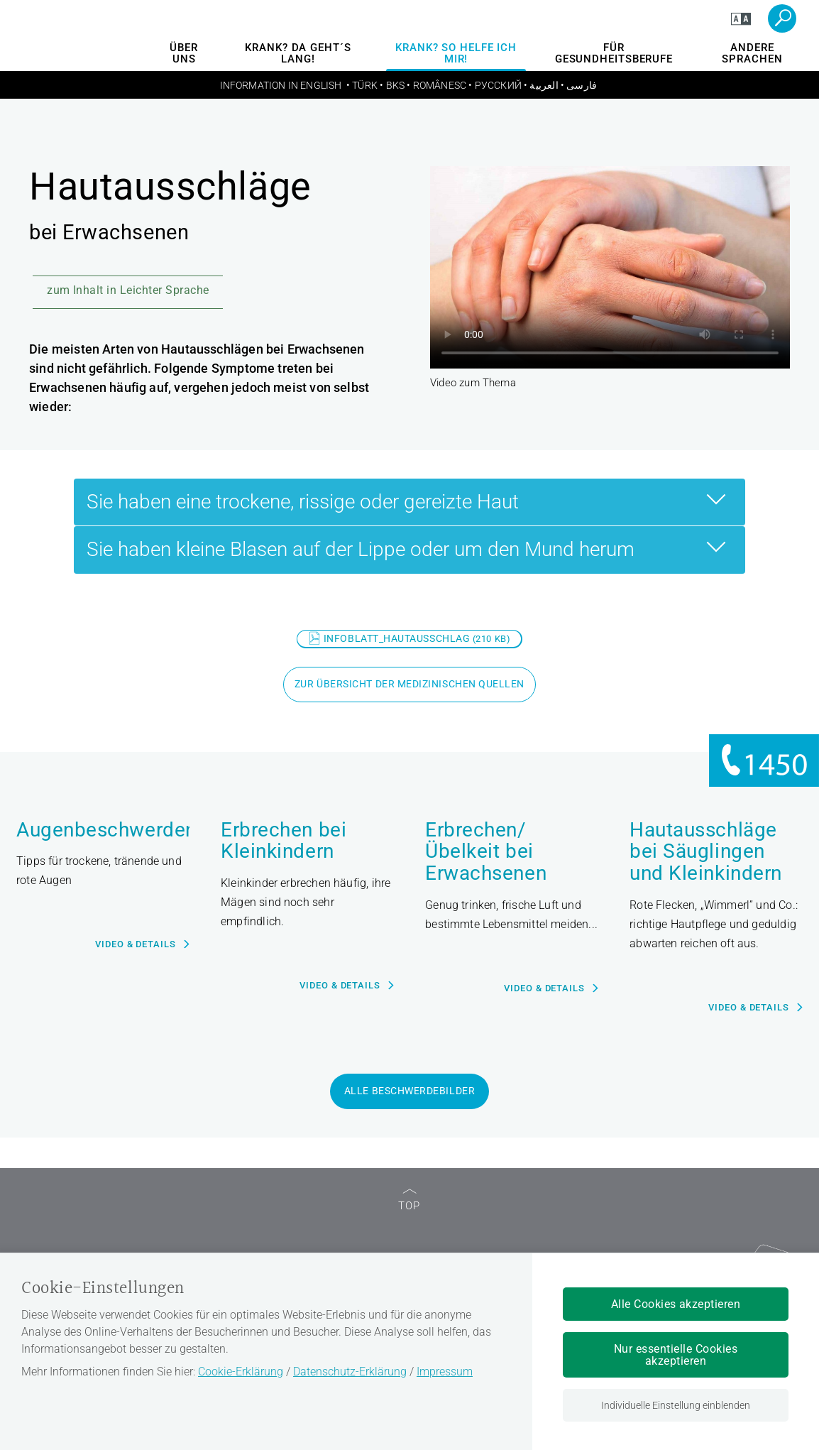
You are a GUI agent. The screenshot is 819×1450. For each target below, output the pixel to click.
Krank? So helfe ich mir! (456, 53)
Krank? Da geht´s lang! (298, 53)
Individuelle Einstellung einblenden (675, 1405)
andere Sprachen (752, 53)
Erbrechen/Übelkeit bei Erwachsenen (485, 852)
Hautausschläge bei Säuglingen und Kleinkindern (706, 852)
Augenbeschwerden (102, 830)
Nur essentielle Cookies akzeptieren (675, 1355)
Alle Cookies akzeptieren (676, 1304)
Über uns (184, 53)
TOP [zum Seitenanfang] (409, 1200)
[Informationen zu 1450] (764, 760)
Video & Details (135, 944)
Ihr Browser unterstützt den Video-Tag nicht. (610, 267)
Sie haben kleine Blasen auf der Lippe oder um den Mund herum (410, 547)
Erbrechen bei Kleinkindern (283, 841)
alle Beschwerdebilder (409, 1090)
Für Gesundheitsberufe (614, 53)
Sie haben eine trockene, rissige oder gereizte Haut (410, 500)
